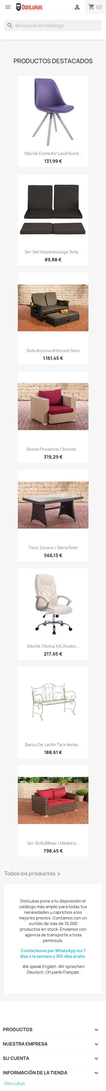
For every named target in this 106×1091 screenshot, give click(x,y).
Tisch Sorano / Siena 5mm (53, 547)
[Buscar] (53, 25)
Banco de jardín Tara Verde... (53, 744)
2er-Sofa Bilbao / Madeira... (53, 843)
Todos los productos (33, 874)
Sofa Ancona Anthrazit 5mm (53, 350)
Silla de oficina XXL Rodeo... (53, 646)
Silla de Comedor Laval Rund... (53, 153)
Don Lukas (14, 1083)
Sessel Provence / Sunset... (53, 449)
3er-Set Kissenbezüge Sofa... (53, 252)
